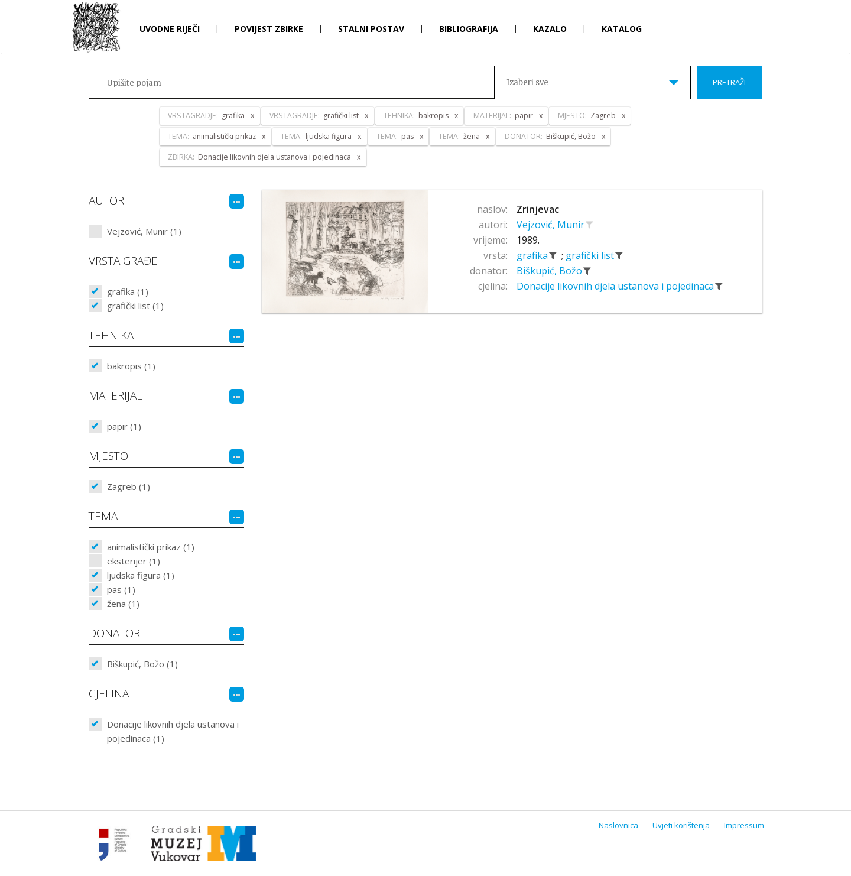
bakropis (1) (131, 366)
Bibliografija (468, 28)
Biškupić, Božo (550, 270)
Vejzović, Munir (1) (144, 231)
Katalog (622, 28)
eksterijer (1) (133, 561)
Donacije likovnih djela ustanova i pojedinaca (616, 286)
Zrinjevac (538, 209)
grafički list (591, 255)
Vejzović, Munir (552, 224)
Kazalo (550, 28)
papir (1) (124, 426)
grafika (533, 255)
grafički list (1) (135, 306)
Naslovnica (618, 825)
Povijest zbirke (269, 28)
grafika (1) (127, 291)
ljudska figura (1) (140, 575)
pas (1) (121, 589)
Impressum (744, 825)
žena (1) (123, 603)
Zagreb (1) (128, 486)
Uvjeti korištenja (681, 825)
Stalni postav (371, 28)
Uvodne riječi (169, 28)
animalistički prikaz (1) (150, 547)
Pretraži (729, 82)
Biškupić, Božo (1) (142, 664)
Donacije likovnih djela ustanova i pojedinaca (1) (173, 731)
